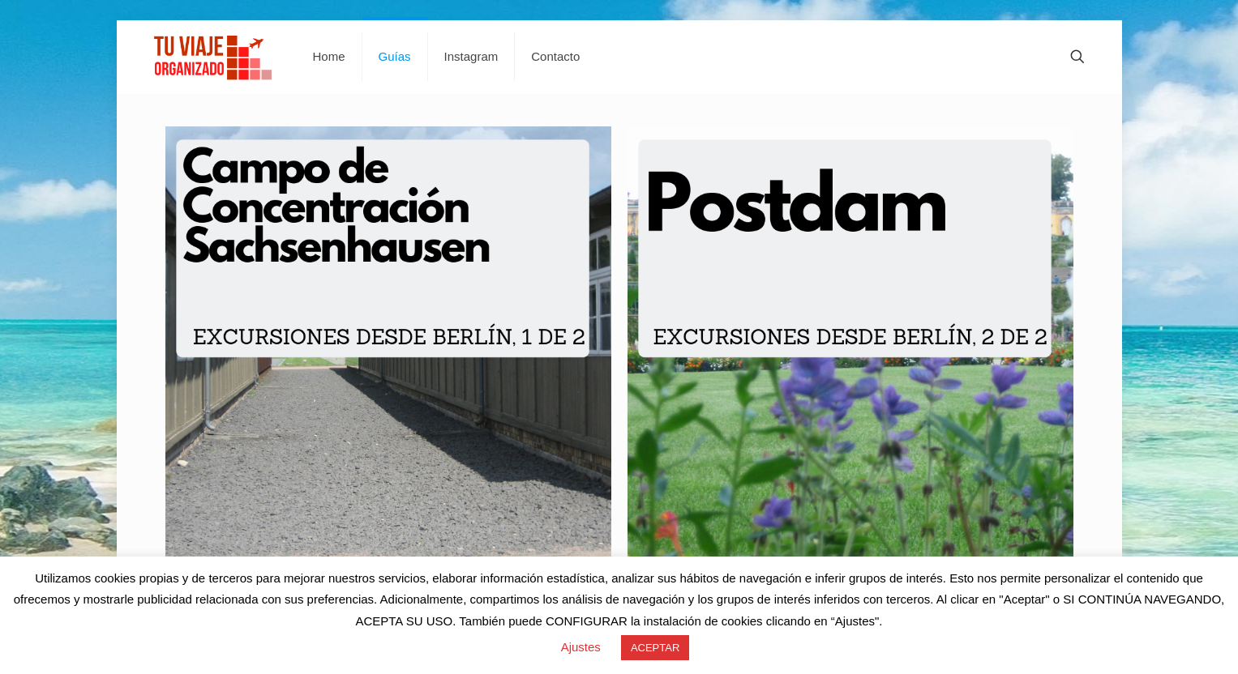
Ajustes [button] (581, 647)
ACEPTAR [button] (655, 648)
